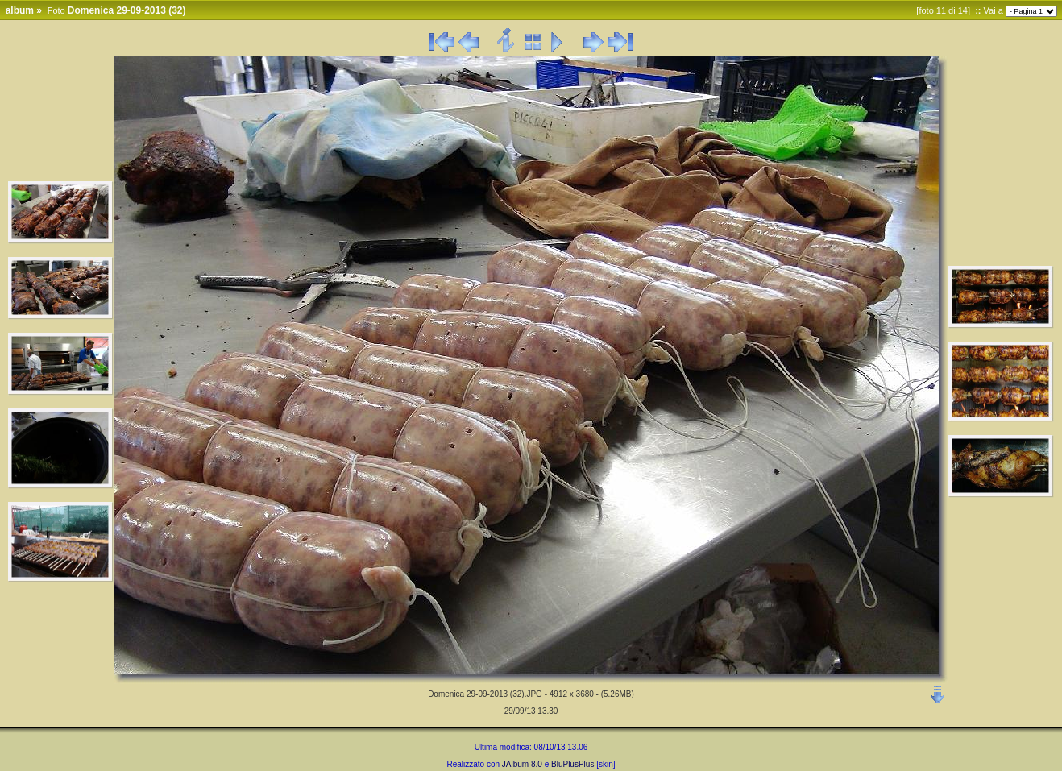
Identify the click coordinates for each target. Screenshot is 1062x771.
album (20, 10)
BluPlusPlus (572, 764)
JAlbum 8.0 (522, 764)
